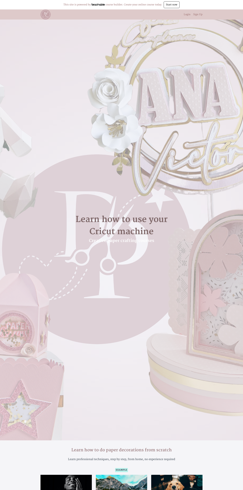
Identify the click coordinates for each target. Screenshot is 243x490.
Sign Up (197, 14)
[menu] (191, 14)
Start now (171, 4)
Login (187, 14)
